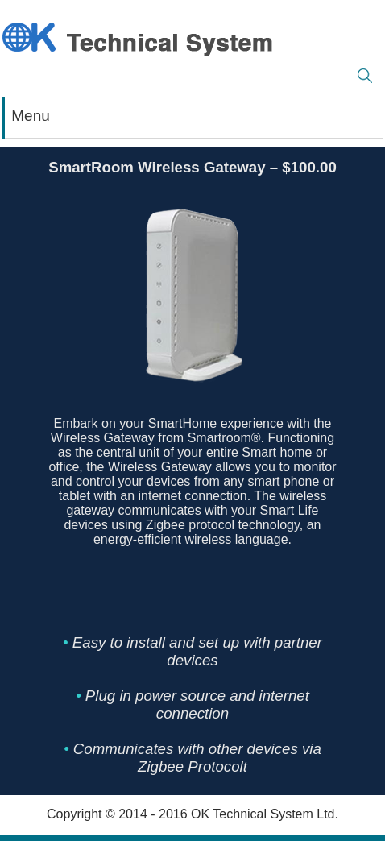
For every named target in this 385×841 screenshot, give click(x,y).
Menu (30, 115)
